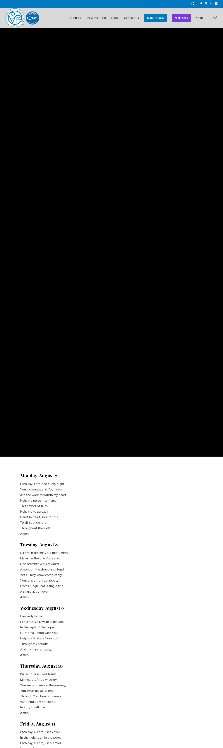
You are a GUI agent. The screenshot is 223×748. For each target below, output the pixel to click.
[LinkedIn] (211, 3)
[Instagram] (206, 3)
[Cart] (212, 18)
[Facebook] (201, 3)
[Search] (193, 4)
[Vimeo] (216, 3)
